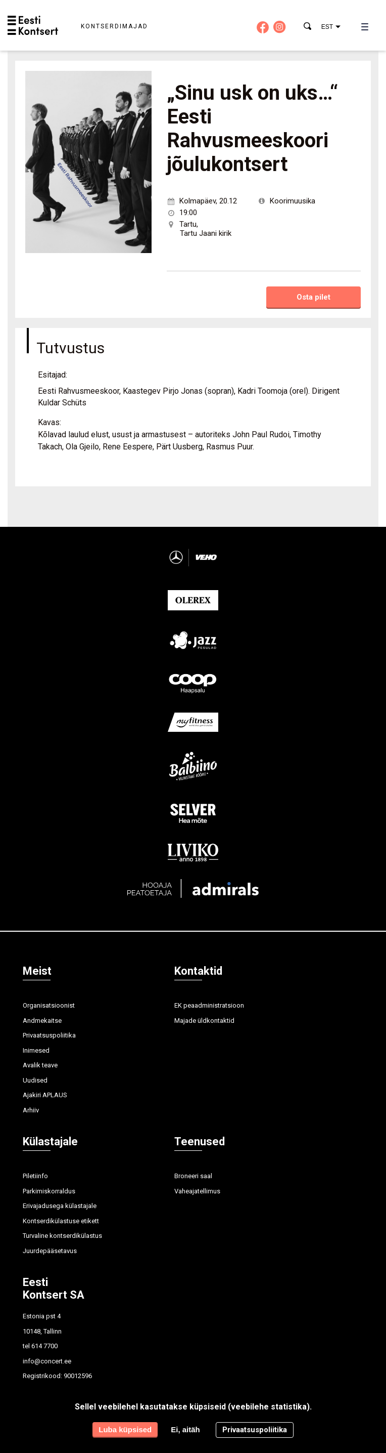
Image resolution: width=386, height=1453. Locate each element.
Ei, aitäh (185, 1429)
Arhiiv (31, 1110)
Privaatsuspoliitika (49, 1035)
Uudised (35, 1080)
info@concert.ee (47, 1361)
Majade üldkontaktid (204, 1020)
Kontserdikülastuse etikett (61, 1221)
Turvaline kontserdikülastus (62, 1235)
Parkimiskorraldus (49, 1191)
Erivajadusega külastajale (59, 1206)
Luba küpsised (125, 1429)
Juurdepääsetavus (50, 1251)
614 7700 (44, 1346)
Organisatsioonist (49, 1005)
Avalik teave (40, 1065)
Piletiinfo (35, 1176)
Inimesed (36, 1050)
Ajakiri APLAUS (45, 1095)
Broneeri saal (193, 1176)
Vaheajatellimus (197, 1191)
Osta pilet (313, 297)
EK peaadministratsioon (209, 1005)
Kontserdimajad (114, 26)
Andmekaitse (42, 1020)
